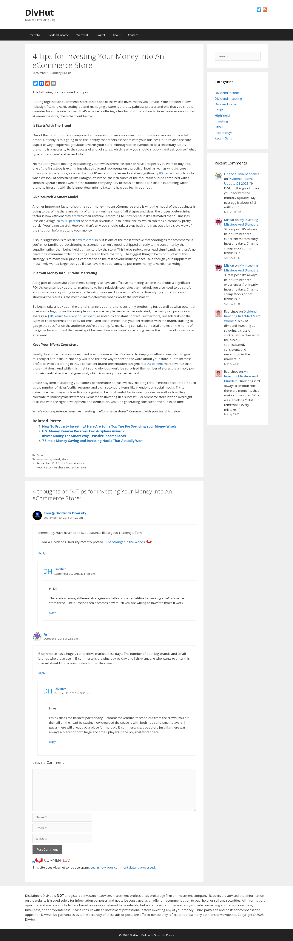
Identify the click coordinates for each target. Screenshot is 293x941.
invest (56, 459)
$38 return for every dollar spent (71, 316)
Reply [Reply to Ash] (41, 673)
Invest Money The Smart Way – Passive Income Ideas (84, 436)
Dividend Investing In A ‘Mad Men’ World (242, 316)
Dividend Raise (226, 104)
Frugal (219, 110)
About (117, 35)
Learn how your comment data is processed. (123, 867)
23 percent (155, 363)
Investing (221, 121)
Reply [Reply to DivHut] (52, 612)
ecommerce (44, 459)
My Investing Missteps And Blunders (241, 376)
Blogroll (100, 35)
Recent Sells (223, 138)
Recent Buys (223, 133)
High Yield (222, 115)
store (65, 459)
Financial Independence (241, 174)
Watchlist (82, 35)
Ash (47, 634)
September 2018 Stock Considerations (60, 463)
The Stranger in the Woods (125, 542)
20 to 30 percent (68, 221)
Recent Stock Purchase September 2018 (62, 467)
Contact (133, 35)
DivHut (39, 12)
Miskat (229, 220)
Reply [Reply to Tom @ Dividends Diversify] (41, 553)
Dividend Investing (228, 98)
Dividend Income (58, 35)
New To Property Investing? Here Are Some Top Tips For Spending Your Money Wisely (109, 426)
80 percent (167, 173)
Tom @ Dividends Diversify (65, 513)
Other (40, 455)
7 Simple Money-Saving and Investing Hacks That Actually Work (93, 441)
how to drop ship (88, 240)
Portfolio (34, 35)
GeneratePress (164, 935)
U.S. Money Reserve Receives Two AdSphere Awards (83, 431)
